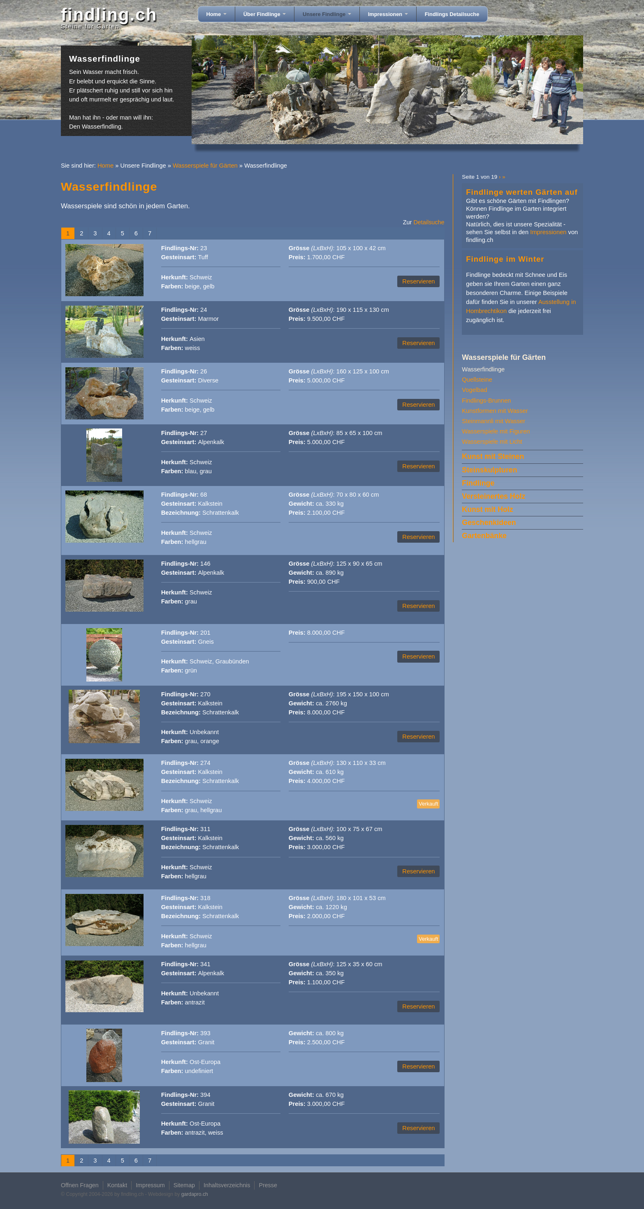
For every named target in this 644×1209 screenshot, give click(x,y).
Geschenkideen (489, 522)
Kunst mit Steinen (493, 456)
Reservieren (418, 281)
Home (216, 14)
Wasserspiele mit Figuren (496, 431)
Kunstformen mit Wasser (495, 411)
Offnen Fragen (80, 1185)
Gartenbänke (484, 536)
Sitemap (184, 1185)
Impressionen (388, 14)
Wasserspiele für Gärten (205, 165)
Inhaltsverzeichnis (227, 1185)
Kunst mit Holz (487, 509)
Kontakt (117, 1185)
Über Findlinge (264, 14)
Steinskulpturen (489, 470)
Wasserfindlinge (483, 369)
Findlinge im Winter (505, 259)
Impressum (150, 1185)
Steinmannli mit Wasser (493, 421)
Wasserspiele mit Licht (492, 441)
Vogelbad (474, 390)
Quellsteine (477, 379)
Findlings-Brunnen (486, 400)
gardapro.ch (194, 1194)
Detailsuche (428, 222)
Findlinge (478, 483)
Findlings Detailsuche (452, 14)
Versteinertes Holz (493, 496)
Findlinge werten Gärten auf (521, 192)
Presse (268, 1185)
